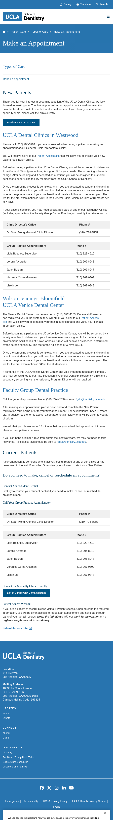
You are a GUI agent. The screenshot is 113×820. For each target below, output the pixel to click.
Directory (7, 752)
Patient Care (18, 31)
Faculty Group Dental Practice (35, 390)
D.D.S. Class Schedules (15, 762)
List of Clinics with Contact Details (26, 592)
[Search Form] (101, 4)
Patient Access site (48, 155)
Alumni (6, 733)
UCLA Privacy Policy (55, 801)
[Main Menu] (108, 17)
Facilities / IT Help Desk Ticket (18, 757)
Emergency (12, 801)
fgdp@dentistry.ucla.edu (90, 399)
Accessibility (31, 801)
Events (6, 718)
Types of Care (39, 31)
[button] (83, 4)
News (6, 713)
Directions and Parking (15, 766)
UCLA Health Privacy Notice (89, 801)
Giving (6, 737)
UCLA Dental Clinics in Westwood (40, 135)
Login (56, 807)
